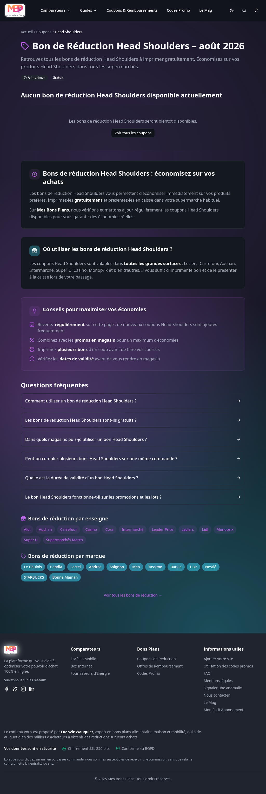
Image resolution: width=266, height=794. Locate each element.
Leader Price (162, 529)
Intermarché (133, 529)
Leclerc (188, 529)
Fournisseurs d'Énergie (90, 673)
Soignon (117, 566)
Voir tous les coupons (133, 132)
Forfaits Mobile (83, 658)
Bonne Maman (65, 577)
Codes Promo (178, 10)
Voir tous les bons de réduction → (133, 595)
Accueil (27, 31)
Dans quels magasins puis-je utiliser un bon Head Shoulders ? (133, 439)
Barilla (176, 566)
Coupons (43, 31)
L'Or (193, 566)
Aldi (27, 529)
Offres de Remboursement (160, 666)
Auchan (45, 529)
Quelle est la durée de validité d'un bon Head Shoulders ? (133, 478)
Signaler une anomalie (223, 687)
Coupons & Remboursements (132, 10)
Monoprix (225, 529)
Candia (56, 566)
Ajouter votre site (218, 658)
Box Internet (81, 666)
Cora (109, 529)
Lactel (75, 566)
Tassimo (155, 566)
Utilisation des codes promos (228, 666)
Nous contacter (217, 695)
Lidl (205, 529)
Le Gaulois (33, 566)
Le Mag (205, 10)
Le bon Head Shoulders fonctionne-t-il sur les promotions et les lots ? (133, 497)
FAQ (207, 673)
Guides (88, 10)
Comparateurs (56, 10)
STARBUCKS (34, 577)
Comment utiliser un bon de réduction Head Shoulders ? (133, 401)
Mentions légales (218, 680)
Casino (91, 529)
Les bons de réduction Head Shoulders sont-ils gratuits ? (133, 420)
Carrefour (68, 529)
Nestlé (210, 566)
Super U (31, 539)
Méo (136, 566)
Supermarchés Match (64, 539)
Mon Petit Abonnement (223, 709)
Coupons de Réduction (156, 658)
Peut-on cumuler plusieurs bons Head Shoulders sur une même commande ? (133, 458)
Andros (95, 566)
